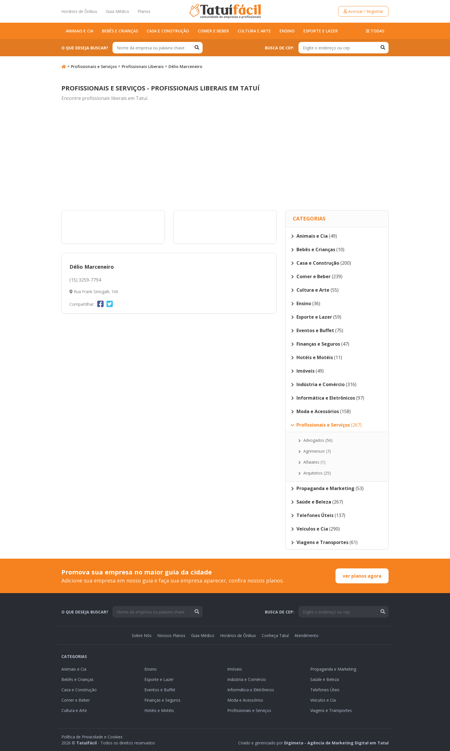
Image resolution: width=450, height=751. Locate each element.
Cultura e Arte (254, 31)
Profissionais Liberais (143, 66)
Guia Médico (117, 11)
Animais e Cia (79, 31)
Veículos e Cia (323, 700)
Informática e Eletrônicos (250, 689)
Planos (144, 11)
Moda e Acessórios (245, 700)
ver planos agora (362, 576)
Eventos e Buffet (159, 689)
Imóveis (234, 669)
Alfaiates (311, 462)
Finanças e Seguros (162, 700)
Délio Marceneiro (185, 66)
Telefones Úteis (325, 689)
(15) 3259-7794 (85, 280)
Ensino (287, 31)
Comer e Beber (213, 31)
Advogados (315, 440)
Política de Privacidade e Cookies (92, 737)
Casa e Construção (168, 31)
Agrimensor (314, 451)
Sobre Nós (142, 635)
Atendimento (306, 635)
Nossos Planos (171, 635)
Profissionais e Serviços (94, 66)
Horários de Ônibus (79, 11)
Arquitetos (314, 473)
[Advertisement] (225, 156)
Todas (375, 31)
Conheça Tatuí (275, 635)
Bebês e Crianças (120, 31)
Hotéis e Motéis (159, 710)
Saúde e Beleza (324, 679)
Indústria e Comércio (246, 679)
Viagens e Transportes (331, 710)
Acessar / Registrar (363, 11)
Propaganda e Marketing (333, 669)
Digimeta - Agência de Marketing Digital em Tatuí (336, 743)
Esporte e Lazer (320, 31)
